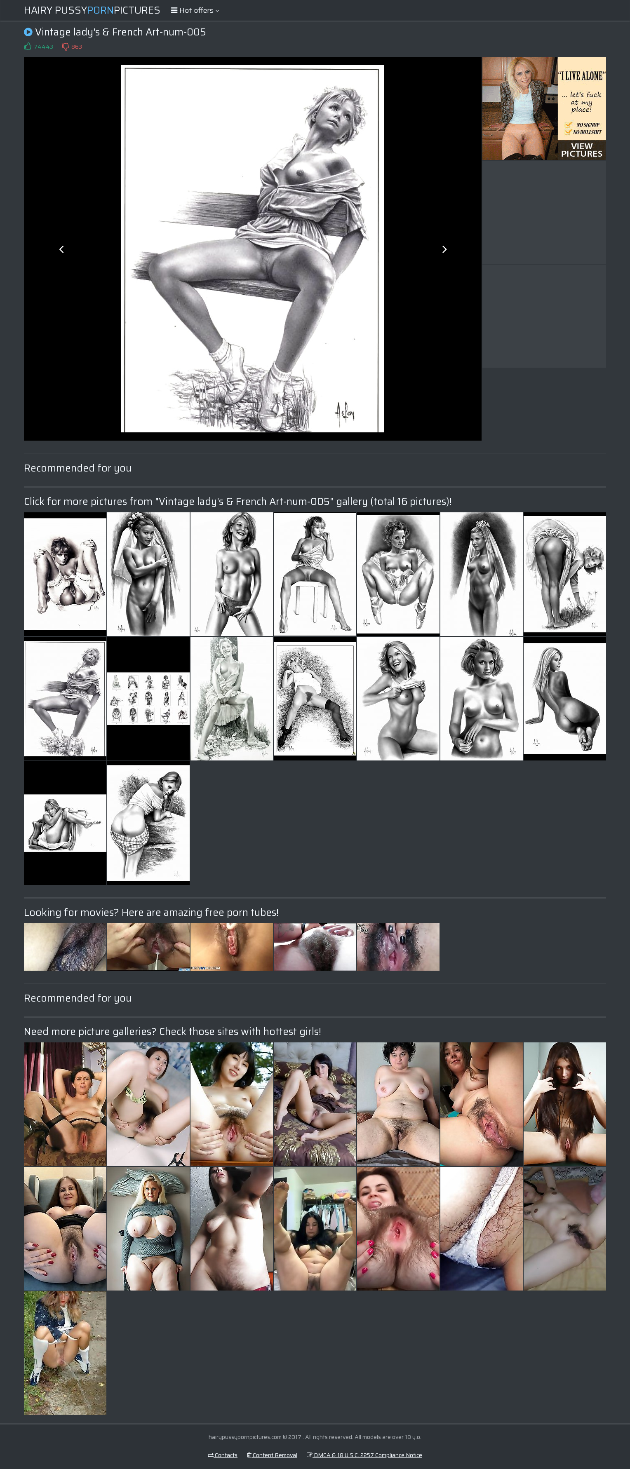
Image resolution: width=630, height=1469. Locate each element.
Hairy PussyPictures (92, 10)
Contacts (222, 1455)
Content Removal (272, 1455)
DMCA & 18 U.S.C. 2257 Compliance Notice (364, 1455)
